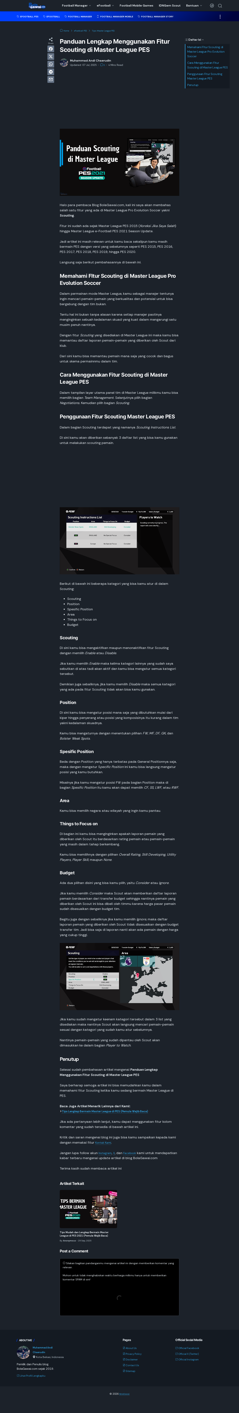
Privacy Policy (134, 1365)
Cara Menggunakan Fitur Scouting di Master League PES (207, 65)
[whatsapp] (50, 64)
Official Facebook (189, 1359)
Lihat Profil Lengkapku (33, 1387)
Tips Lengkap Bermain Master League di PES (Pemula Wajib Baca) (113, 1111)
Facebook (134, 1153)
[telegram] (50, 71)
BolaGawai (124, 1405)
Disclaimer (131, 1370)
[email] (50, 79)
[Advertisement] (119, 98)
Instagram (107, 1153)
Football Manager (75, 5)
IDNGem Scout (170, 5)
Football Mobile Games (136, 5)
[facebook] (50, 49)
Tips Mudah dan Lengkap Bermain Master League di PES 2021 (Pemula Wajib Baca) (86, 1242)
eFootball (104, 5)
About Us (131, 1359)
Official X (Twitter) (189, 1365)
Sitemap (130, 1382)
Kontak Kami (105, 1142)
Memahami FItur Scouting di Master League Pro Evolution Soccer (206, 51)
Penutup (192, 85)
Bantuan (192, 5)
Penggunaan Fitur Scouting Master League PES (204, 76)
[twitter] (50, 56)
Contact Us (132, 1376)
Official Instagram (189, 1370)
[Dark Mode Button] (212, 5)
